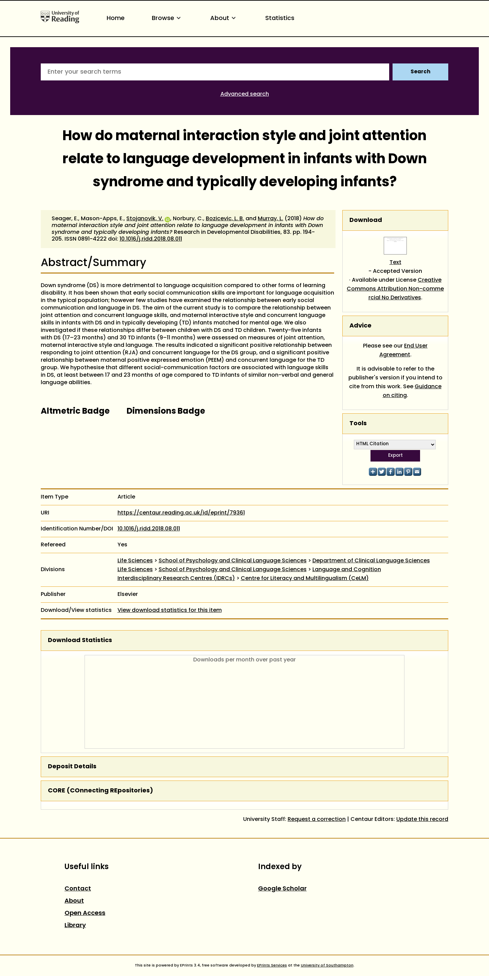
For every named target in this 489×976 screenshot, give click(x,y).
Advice (360, 326)
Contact (78, 889)
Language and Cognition (346, 569)
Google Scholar (282, 889)
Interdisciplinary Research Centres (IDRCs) (176, 578)
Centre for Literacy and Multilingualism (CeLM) (305, 578)
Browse (167, 18)
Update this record (422, 819)
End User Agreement (403, 350)
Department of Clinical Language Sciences (371, 561)
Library (75, 925)
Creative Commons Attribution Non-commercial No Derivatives (395, 289)
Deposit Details (72, 767)
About (224, 18)
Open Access (85, 913)
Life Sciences (135, 561)
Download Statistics (80, 640)
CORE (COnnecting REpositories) (100, 791)
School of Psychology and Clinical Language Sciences (233, 561)
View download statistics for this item (169, 610)
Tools (358, 423)
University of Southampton (327, 965)
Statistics (279, 18)
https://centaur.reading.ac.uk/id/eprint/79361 (181, 513)
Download (365, 220)
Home (116, 18)
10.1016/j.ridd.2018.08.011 (151, 239)
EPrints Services (272, 965)
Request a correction (317, 819)
